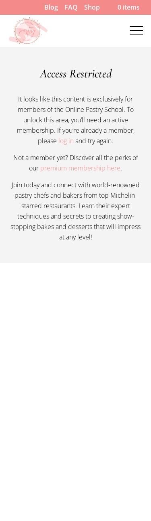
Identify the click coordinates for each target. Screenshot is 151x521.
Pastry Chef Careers (38, 376)
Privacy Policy (28, 461)
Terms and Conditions (41, 440)
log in (66, 140)
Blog (51, 7)
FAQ (71, 7)
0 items (123, 7)
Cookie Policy (28, 418)
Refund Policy (28, 397)
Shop (92, 7)
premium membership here (80, 168)
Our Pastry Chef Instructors (50, 24)
